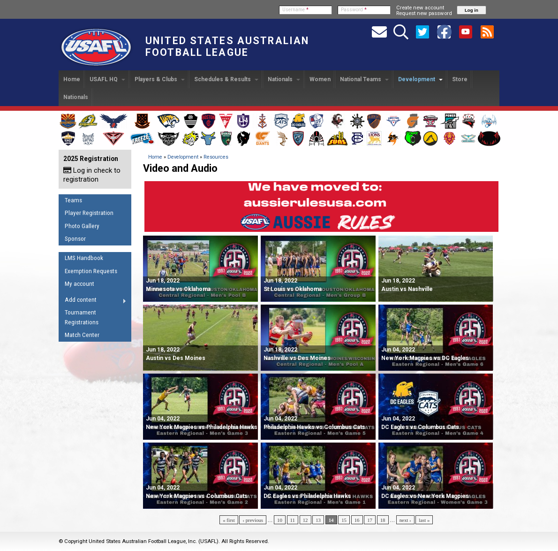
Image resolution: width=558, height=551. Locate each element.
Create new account (420, 7)
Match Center (82, 334)
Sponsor (75, 238)
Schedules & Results (226, 79)
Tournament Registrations (81, 317)
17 (369, 520)
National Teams (364, 79)
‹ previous (252, 520)
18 (382, 520)
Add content (93, 301)
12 (305, 520)
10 (279, 520)
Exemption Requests (91, 271)
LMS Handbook (84, 257)
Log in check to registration (92, 175)
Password (354, 9)
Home (71, 79)
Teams (73, 200)
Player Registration (89, 212)
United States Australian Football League (227, 46)
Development (420, 79)
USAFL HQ (107, 79)
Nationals (284, 79)
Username (295, 9)
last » (424, 520)
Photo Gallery (82, 226)
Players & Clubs (160, 79)
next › (405, 520)
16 (357, 520)
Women (320, 79)
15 (344, 520)
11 (292, 520)
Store (460, 79)
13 (318, 520)
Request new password (424, 13)
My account (79, 283)
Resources (216, 157)
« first (229, 520)
